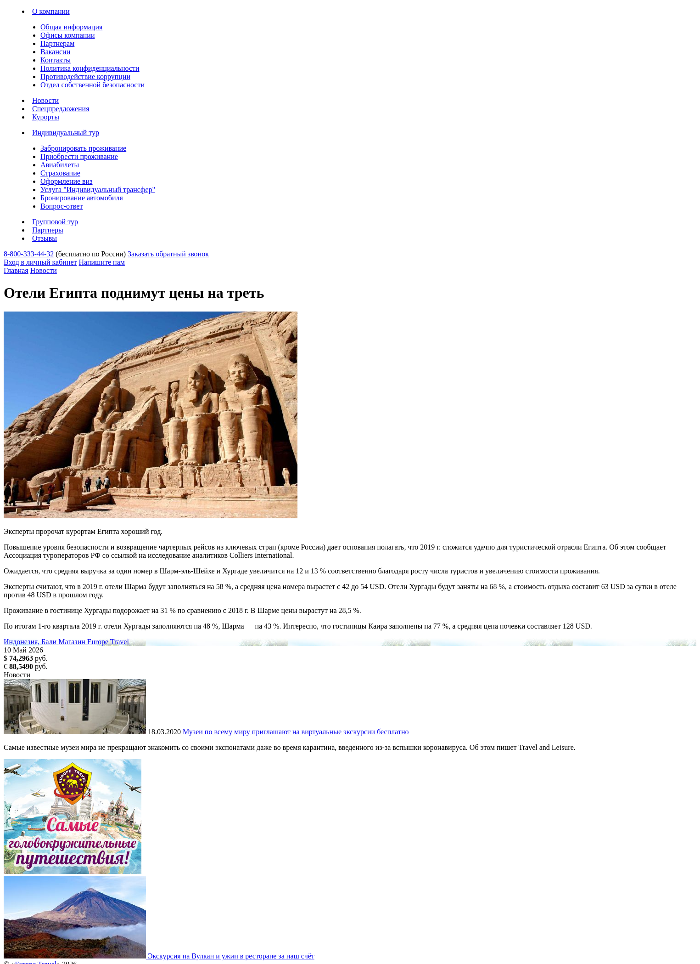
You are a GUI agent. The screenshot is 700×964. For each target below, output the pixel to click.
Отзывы (44, 238)
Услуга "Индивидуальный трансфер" (97, 189)
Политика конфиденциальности (90, 68)
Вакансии (55, 52)
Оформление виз (66, 181)
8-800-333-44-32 (29, 254)
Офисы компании (67, 35)
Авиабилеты (59, 165)
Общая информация (71, 27)
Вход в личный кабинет (40, 262)
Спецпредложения (61, 109)
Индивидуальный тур (65, 132)
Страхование (60, 173)
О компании (51, 11)
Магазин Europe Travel (93, 642)
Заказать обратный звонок (168, 254)
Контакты (55, 60)
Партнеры (47, 230)
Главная (16, 270)
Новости (45, 100)
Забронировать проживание (83, 148)
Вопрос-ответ (61, 206)
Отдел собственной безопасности (92, 85)
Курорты (45, 117)
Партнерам (57, 43)
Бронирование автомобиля (81, 198)
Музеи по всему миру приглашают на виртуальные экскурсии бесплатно (296, 732)
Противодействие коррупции (85, 76)
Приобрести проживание (79, 156)
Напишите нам (102, 262)
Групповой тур (55, 222)
